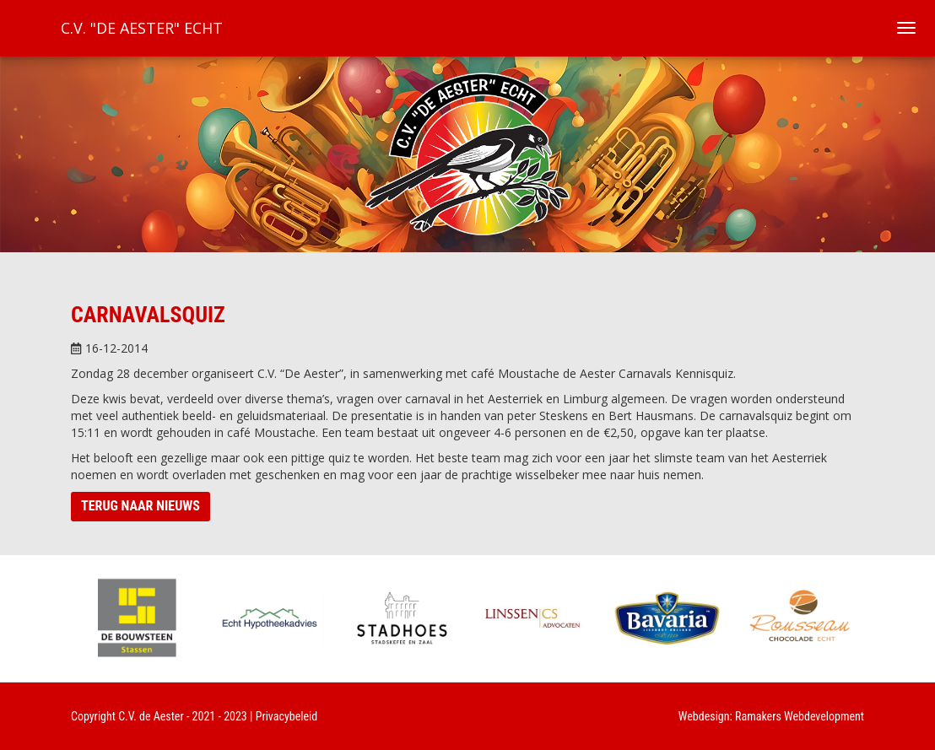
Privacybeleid (287, 716)
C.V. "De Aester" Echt (142, 28)
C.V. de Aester (151, 716)
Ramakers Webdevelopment (799, 716)
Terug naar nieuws (140, 506)
